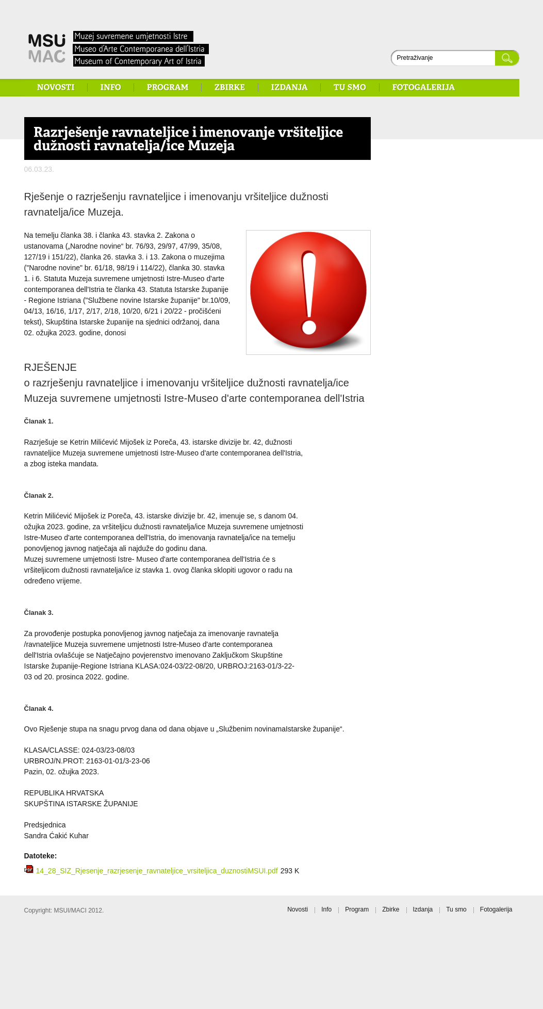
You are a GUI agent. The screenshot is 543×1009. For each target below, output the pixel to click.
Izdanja (423, 909)
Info (326, 909)
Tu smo (456, 909)
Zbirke (390, 909)
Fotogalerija (496, 909)
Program (357, 909)
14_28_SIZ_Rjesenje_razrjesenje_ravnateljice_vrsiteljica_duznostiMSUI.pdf (157, 871)
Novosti (297, 909)
